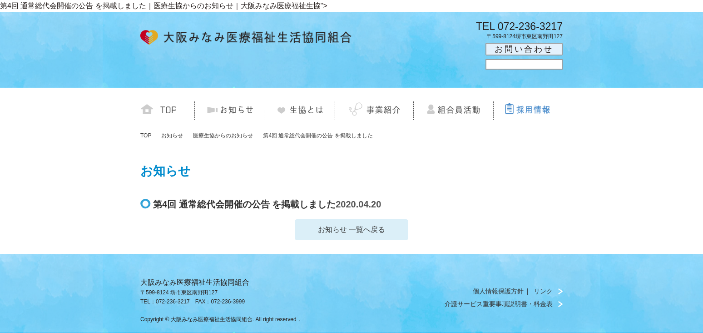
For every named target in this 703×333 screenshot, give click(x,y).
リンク (543, 291)
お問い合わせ (524, 49)
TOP (145, 135)
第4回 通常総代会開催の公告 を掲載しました (317, 135)
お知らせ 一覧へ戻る (351, 229)
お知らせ (172, 135)
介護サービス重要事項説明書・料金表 (499, 304)
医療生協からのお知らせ (223, 135)
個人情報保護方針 (498, 291)
